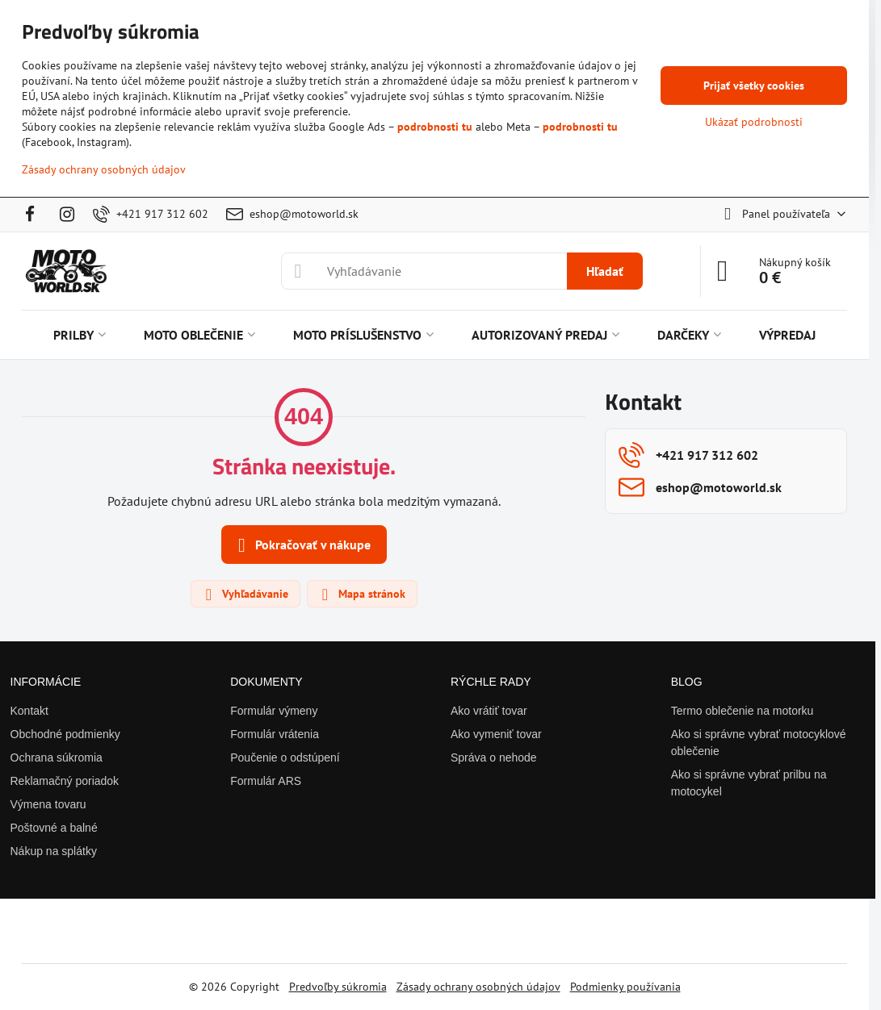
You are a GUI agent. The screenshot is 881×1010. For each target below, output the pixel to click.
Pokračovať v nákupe (302, 545)
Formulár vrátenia (274, 734)
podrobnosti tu (434, 126)
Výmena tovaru (48, 804)
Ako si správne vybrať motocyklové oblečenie (758, 743)
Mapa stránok (361, 594)
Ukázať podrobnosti (754, 122)
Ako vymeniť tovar (496, 734)
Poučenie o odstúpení (284, 757)
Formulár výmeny (273, 710)
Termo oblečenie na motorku (742, 710)
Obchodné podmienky (65, 734)
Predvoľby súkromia (338, 986)
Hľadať (604, 271)
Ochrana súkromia (56, 757)
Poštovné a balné (54, 827)
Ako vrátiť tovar (489, 710)
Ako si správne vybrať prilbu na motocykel (749, 783)
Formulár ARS (265, 780)
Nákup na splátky (53, 851)
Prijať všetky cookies (753, 85)
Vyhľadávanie (244, 594)
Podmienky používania (625, 986)
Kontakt (29, 710)
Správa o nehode (494, 757)
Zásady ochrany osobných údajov (478, 986)
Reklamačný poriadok (65, 780)
